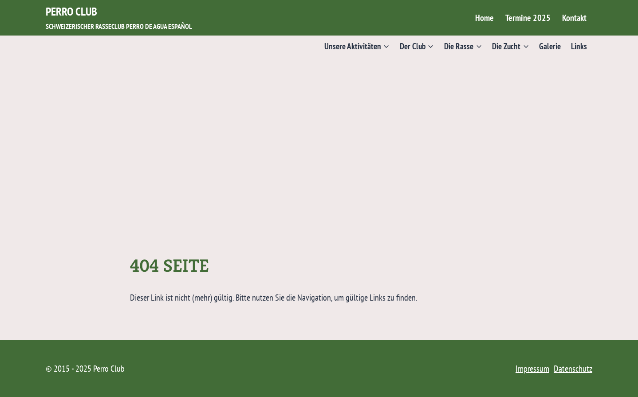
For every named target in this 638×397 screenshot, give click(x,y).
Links (579, 46)
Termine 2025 (528, 18)
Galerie (550, 46)
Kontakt (574, 18)
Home (484, 18)
